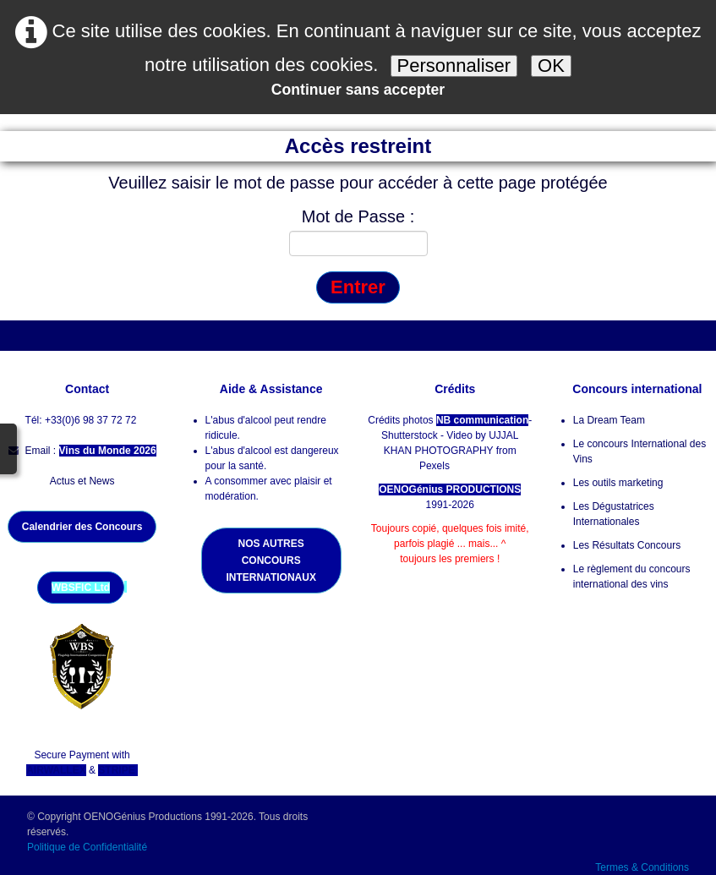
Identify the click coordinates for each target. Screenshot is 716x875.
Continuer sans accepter (358, 89)
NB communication (482, 420)
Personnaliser (454, 65)
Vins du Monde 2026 (107, 451)
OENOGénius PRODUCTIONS (450, 489)
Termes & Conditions (642, 867)
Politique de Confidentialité (88, 847)
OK (551, 65)
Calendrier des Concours (82, 527)
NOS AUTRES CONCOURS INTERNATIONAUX (270, 560)
